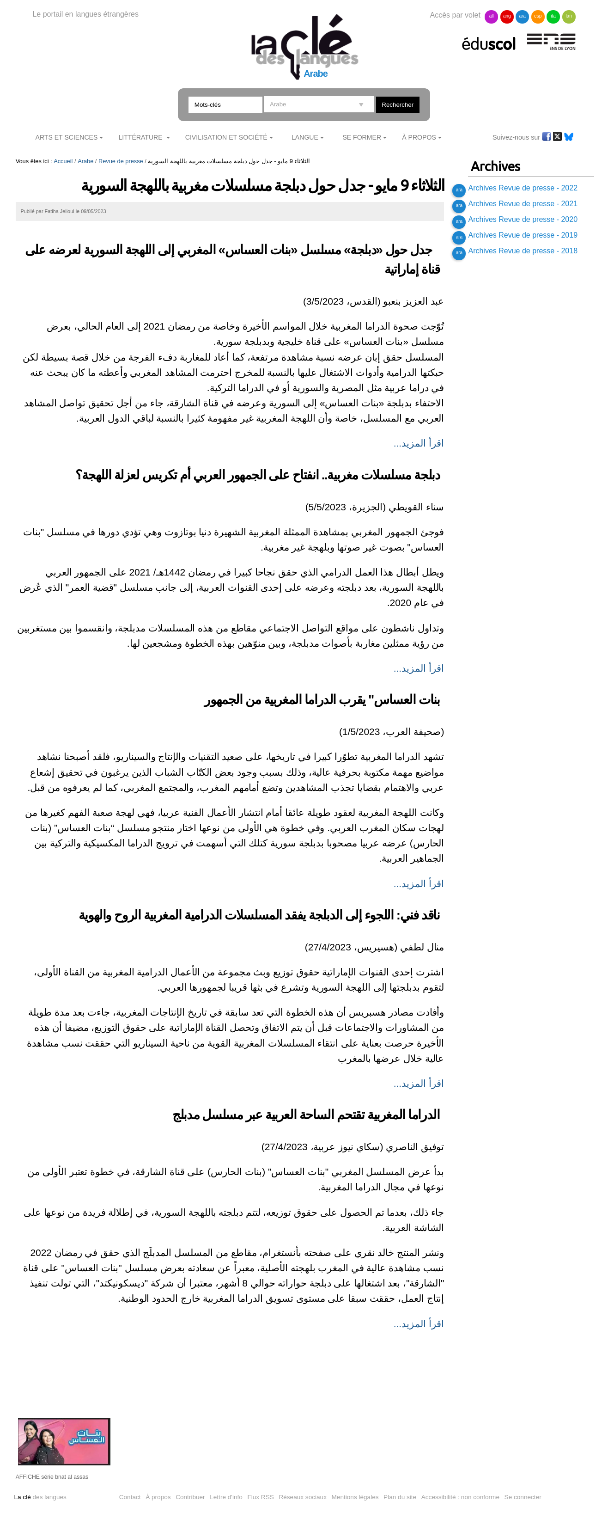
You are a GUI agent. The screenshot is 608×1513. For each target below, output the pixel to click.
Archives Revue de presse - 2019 (523, 235)
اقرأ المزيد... (419, 443)
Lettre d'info (226, 1497)
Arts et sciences (67, 137)
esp (537, 15)
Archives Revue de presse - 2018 (523, 251)
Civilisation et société (226, 137)
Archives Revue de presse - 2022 (523, 188)
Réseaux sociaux (303, 1497)
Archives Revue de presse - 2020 (523, 219)
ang (507, 15)
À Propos (419, 137)
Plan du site (399, 1497)
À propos (158, 1497)
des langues (40, 1497)
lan (568, 15)
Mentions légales (355, 1497)
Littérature (141, 137)
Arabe (85, 161)
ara (522, 15)
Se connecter (523, 1497)
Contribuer (190, 1497)
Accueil (63, 161)
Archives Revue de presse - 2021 (523, 204)
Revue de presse (120, 161)
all (491, 15)
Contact (130, 1497)
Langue (305, 137)
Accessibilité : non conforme (460, 1497)
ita (553, 15)
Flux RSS (260, 1497)
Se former (361, 137)
